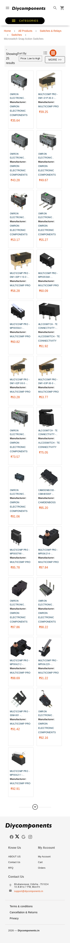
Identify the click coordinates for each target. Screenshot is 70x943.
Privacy (14, 918)
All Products (25, 30)
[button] (25, 20)
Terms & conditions (21, 906)
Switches (16, 34)
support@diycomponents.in (28, 891)
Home (7, 30)
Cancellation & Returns (24, 912)
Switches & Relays (50, 30)
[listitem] (20, 856)
